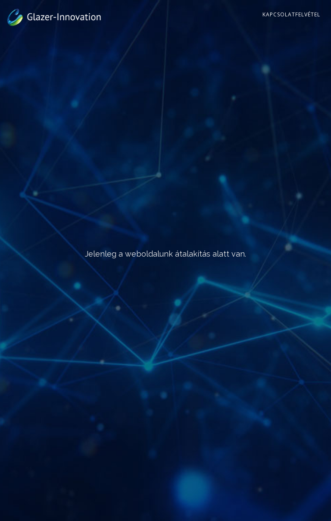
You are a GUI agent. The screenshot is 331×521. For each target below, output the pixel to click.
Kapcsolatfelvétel (291, 14)
